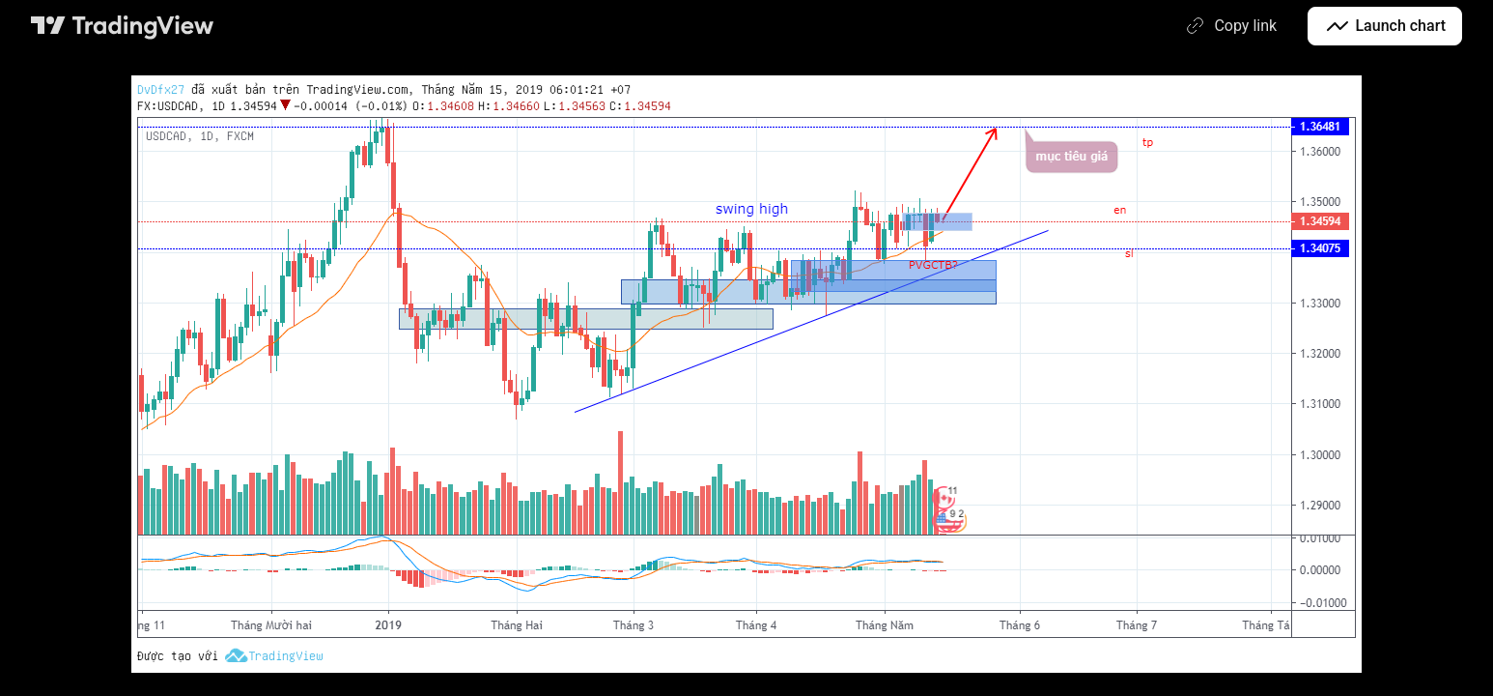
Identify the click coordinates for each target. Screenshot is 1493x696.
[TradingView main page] (122, 26)
